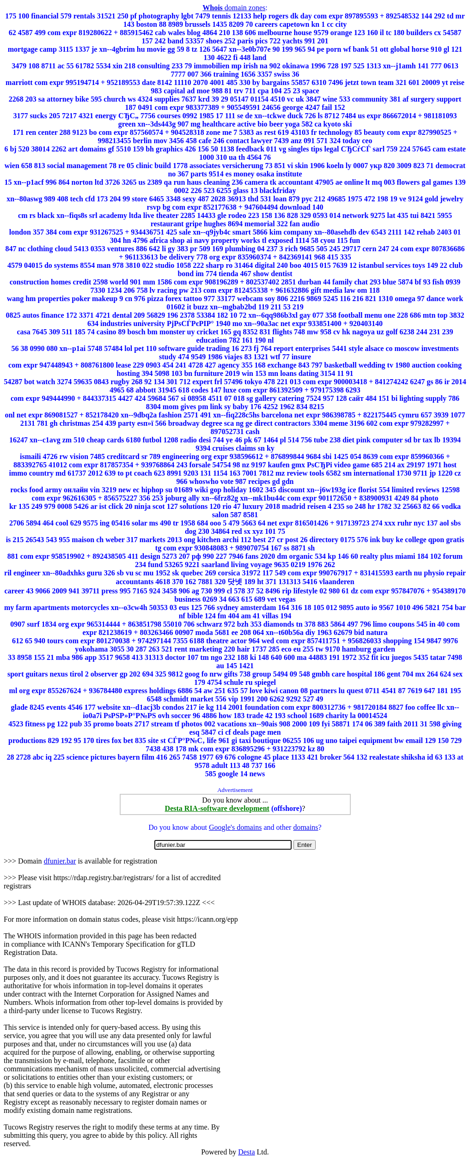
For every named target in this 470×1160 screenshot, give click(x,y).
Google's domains (235, 827)
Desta (246, 1152)
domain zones (233, 8)
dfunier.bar (60, 861)
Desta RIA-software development (217, 808)
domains (305, 827)
